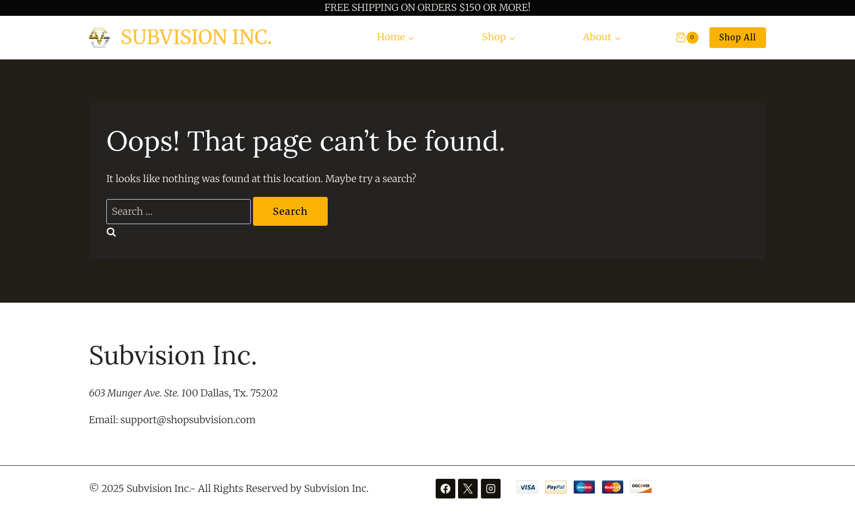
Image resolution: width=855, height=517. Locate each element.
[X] (468, 488)
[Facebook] (445, 488)
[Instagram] (491, 488)
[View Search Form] (647, 37)
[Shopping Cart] (682, 38)
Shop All (737, 37)
